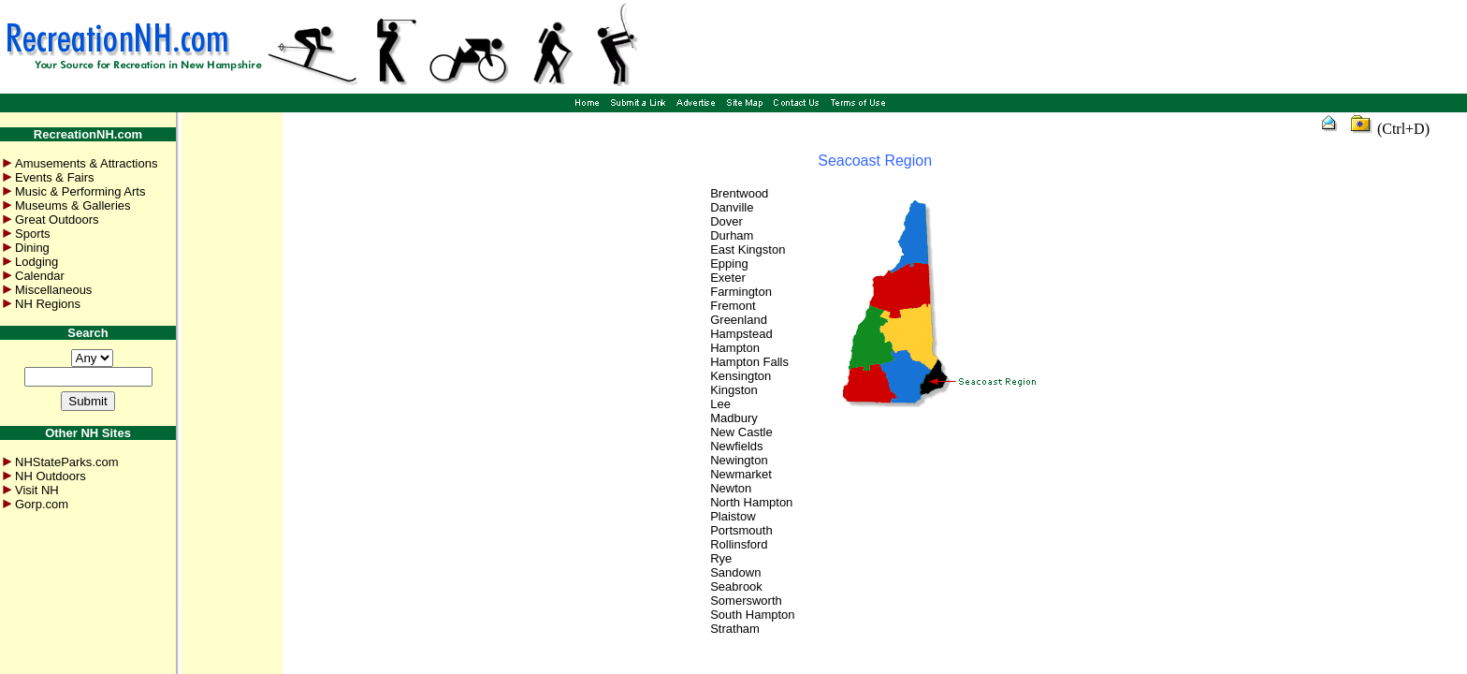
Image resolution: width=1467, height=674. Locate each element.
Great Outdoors (57, 219)
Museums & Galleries (73, 205)
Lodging (36, 262)
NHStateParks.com (67, 462)
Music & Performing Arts (80, 191)
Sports (33, 234)
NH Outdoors (50, 476)
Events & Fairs (54, 177)
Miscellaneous (53, 290)
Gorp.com (41, 504)
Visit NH (37, 490)
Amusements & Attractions (86, 163)
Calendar (40, 276)
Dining (32, 248)
